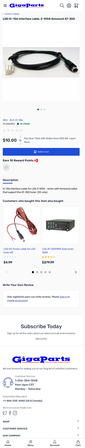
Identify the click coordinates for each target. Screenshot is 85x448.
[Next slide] (76, 272)
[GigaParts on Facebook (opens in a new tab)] (10, 413)
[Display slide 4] (45, 272)
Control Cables (11, 14)
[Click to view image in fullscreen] (41, 62)
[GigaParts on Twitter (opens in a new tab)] (5, 413)
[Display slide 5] (50, 272)
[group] (13, 130)
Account (54, 443)
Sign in (63, 296)
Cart (78, 443)
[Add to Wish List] (6, 167)
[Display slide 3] (41, 272)
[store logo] (28, 5)
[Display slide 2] (37, 272)
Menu (31, 443)
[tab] (10, 181)
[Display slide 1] (33, 272)
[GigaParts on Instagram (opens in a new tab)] (15, 413)
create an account (17, 300)
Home (8, 443)
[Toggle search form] (62, 5)
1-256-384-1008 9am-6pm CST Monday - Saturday (28, 385)
